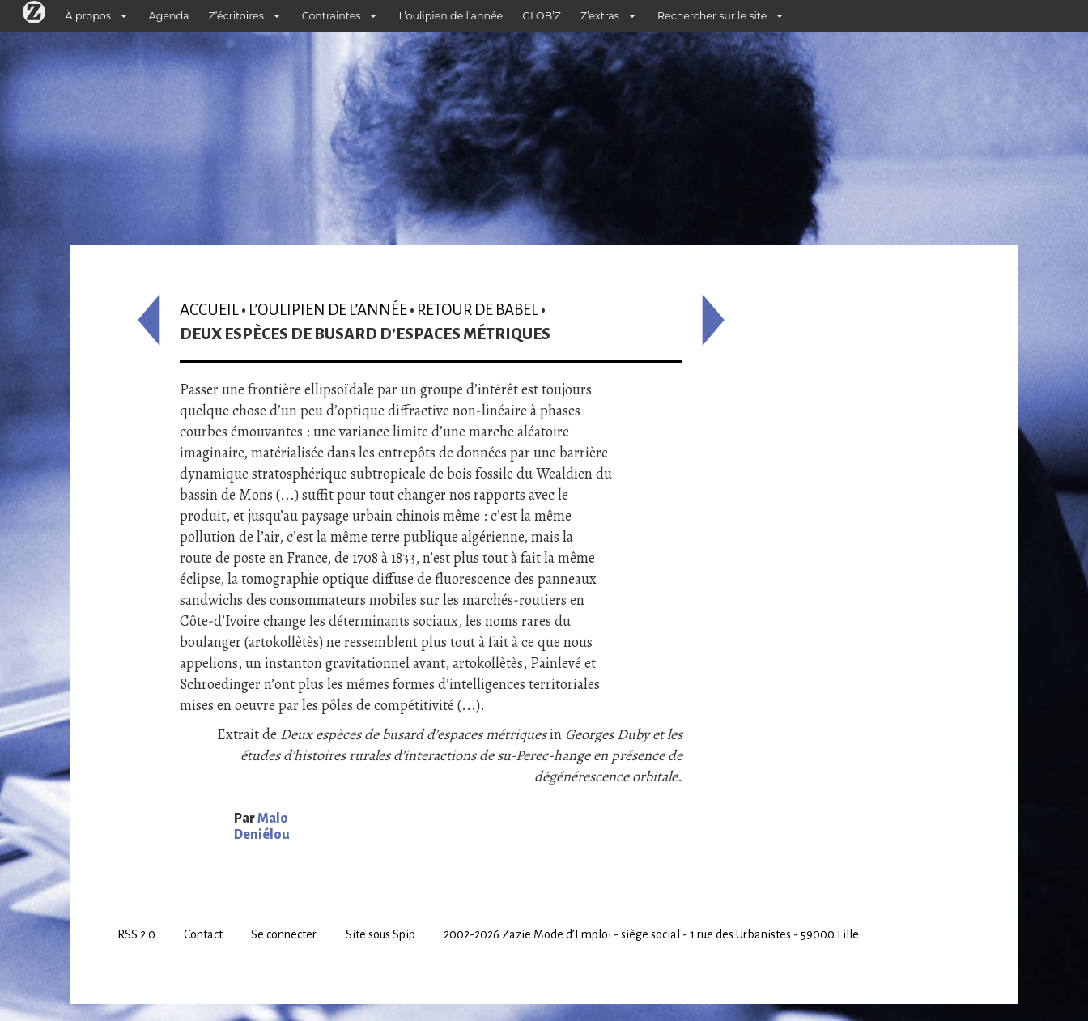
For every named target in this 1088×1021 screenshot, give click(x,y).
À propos (88, 16)
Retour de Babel (477, 309)
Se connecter (284, 934)
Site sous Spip (380, 934)
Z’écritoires (236, 16)
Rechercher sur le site (712, 16)
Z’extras (599, 16)
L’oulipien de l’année (450, 16)
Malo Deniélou (262, 826)
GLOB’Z (541, 16)
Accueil (209, 309)
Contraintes (331, 16)
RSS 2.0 (136, 934)
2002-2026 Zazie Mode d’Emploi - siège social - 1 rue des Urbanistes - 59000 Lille (651, 934)
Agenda (169, 16)
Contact (203, 934)
